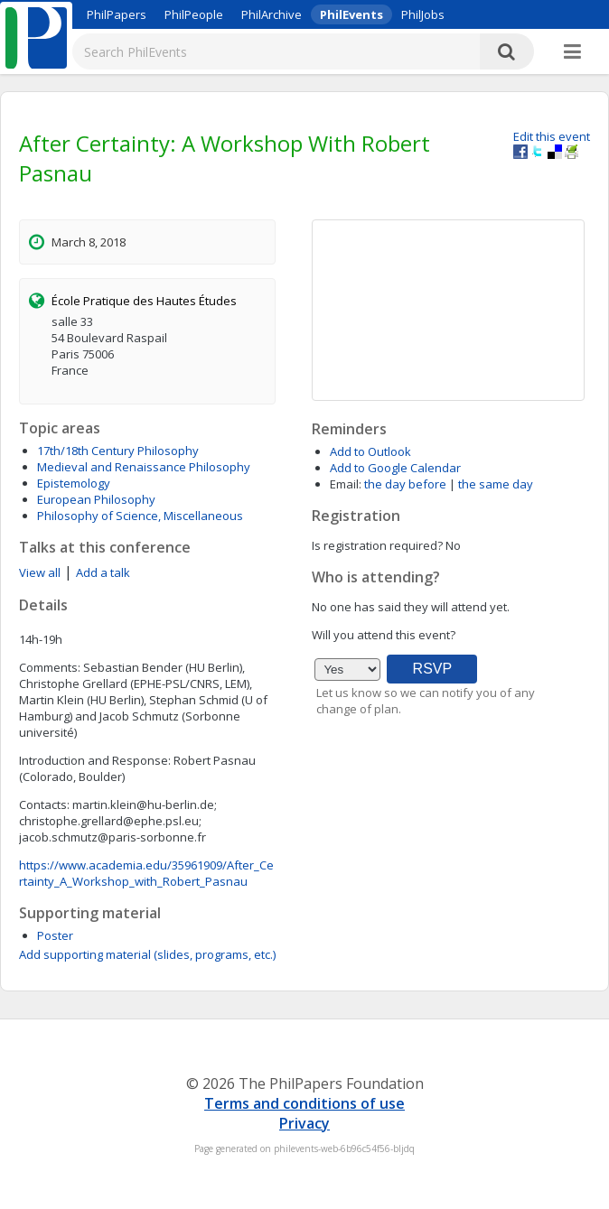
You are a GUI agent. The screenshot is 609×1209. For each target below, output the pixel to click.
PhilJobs (423, 14)
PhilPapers (116, 14)
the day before (405, 484)
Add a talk (103, 572)
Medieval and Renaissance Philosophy (143, 467)
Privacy (304, 1123)
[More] (572, 52)
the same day (495, 484)
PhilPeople (193, 14)
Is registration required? (377, 545)
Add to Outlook (370, 451)
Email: (345, 484)
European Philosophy (96, 499)
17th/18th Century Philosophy (118, 450)
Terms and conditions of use (304, 1103)
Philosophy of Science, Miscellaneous (140, 515)
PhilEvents (351, 14)
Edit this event (551, 136)
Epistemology (73, 483)
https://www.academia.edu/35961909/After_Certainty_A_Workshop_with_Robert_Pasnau (146, 873)
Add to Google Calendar (395, 468)
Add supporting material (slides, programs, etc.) (147, 954)
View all (40, 572)
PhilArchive (271, 14)
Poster (55, 935)
